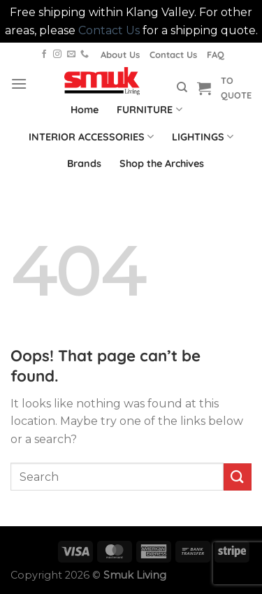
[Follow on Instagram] (57, 54)
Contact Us (109, 30)
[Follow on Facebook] (44, 54)
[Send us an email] (71, 54)
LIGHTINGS (202, 136)
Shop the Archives (161, 163)
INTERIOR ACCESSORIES (91, 136)
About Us (120, 54)
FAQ (215, 54)
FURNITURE (149, 109)
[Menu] (18, 83)
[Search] (182, 87)
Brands (84, 163)
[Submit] (238, 477)
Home (85, 109)
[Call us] (84, 54)
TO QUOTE (236, 87)
